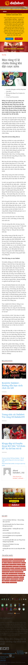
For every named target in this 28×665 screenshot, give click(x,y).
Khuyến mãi (18, 38)
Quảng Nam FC (9, 577)
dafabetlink (23, 562)
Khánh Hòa (11, 571)
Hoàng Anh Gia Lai (6, 568)
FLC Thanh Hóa (22, 566)
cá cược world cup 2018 (17, 561)
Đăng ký (9, 38)
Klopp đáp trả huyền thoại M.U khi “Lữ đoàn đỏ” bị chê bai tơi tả (13, 446)
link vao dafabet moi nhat (12, 575)
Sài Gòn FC (7, 579)
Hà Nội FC (12, 568)
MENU (5, 11)
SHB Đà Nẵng (16, 577)
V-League (19, 580)
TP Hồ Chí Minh (13, 580)
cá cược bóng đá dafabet (19, 559)
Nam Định (20, 575)
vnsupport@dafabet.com (7, 653)
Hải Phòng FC (18, 568)
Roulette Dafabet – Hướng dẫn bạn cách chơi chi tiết (12, 385)
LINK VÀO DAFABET (6, 9)
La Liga (6, 573)
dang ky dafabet (8, 566)
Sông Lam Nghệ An (14, 579)
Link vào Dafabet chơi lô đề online (11, 533)
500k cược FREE (17, 9)
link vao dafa (20, 573)
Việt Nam (7, 582)
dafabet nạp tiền (5, 564)
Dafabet (5, 562)
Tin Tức (4, 55)
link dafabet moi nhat (13, 573)
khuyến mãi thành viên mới (17, 570)
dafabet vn (19, 564)
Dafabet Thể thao (13, 564)
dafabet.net (9, 562)
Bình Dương (11, 559)
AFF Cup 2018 (5, 559)
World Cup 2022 (13, 582)
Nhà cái (25, 9)
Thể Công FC (7, 580)
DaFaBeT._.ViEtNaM (16, 71)
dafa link (23, 564)
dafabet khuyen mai (16, 562)
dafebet (3, 566)
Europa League (15, 566)
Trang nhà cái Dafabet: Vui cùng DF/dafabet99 (13, 415)
